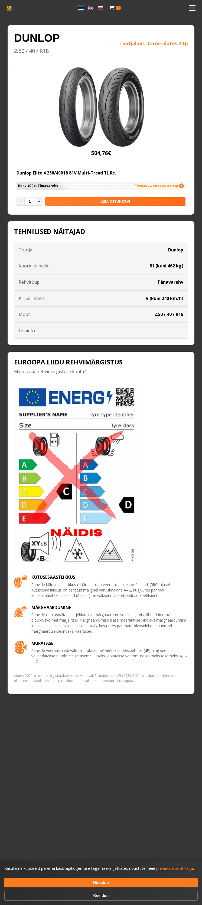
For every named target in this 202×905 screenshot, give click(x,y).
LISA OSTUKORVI (115, 201)
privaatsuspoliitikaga (174, 868)
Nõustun (101, 882)
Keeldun (101, 895)
